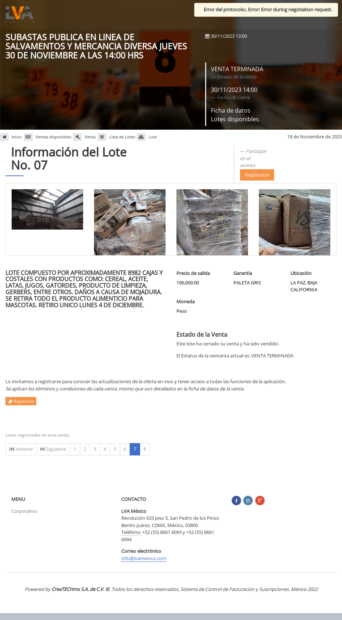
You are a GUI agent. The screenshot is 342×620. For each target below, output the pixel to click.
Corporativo (24, 511)
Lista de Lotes (116, 137)
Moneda (185, 301)
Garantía (242, 273)
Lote (147, 137)
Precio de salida (193, 273)
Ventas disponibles (47, 137)
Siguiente (53, 449)
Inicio (11, 137)
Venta (84, 137)
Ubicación (301, 273)
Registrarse (257, 174)
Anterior (21, 449)
